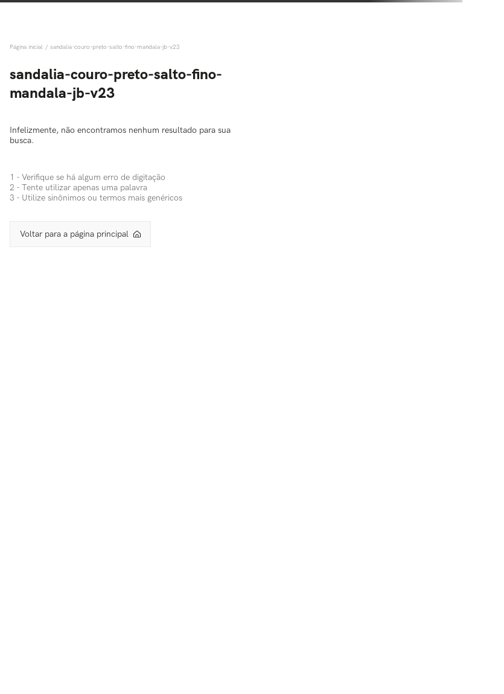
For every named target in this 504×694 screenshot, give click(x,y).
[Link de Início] (27, 47)
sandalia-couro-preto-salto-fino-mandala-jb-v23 (115, 47)
